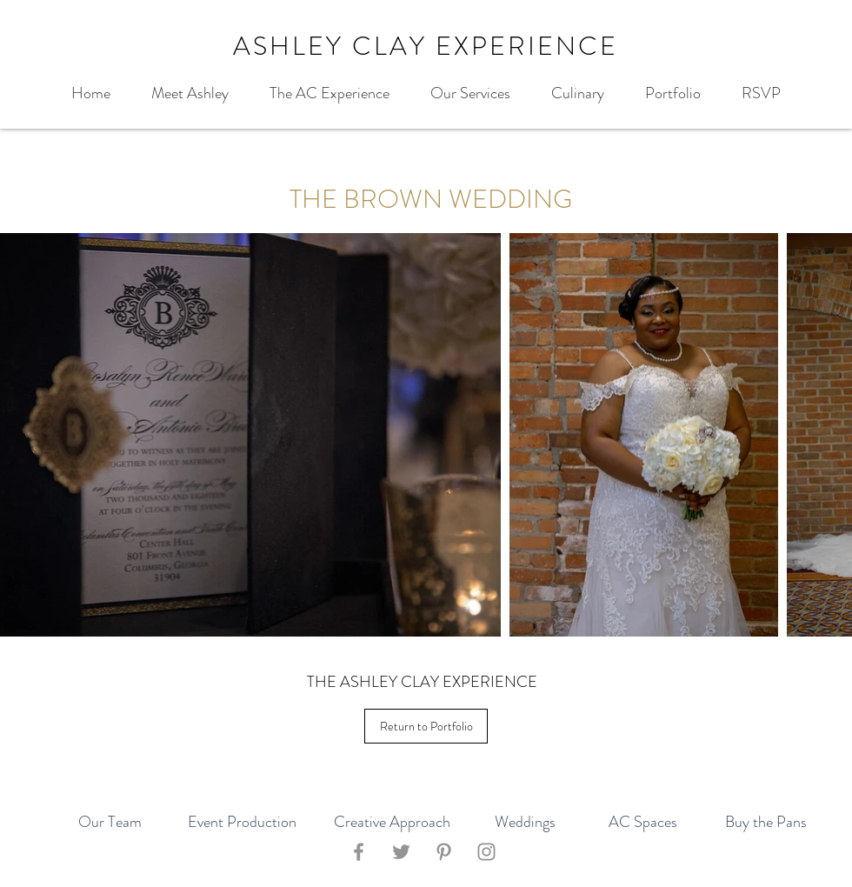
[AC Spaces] (642, 822)
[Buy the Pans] (766, 822)
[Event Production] (242, 822)
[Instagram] (486, 852)
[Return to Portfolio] (426, 726)
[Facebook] (358, 852)
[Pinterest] (444, 852)
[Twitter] (401, 852)
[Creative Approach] (391, 822)
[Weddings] (525, 822)
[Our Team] (109, 822)
